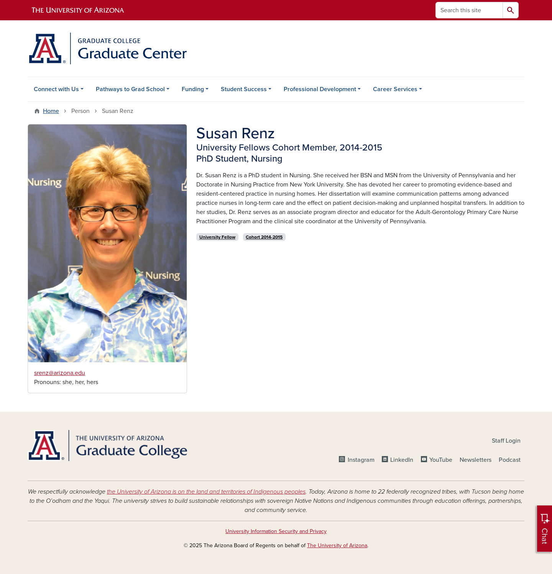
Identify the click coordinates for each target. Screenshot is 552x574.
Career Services (395, 89)
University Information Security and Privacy (276, 531)
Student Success (244, 89)
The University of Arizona (337, 545)
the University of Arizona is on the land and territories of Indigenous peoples (206, 492)
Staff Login (506, 441)
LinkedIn (401, 460)
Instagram (361, 460)
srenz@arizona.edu (59, 373)
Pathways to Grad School (130, 89)
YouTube (440, 460)
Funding (193, 89)
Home (51, 111)
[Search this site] (469, 10)
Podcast (510, 460)
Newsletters (475, 460)
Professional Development (320, 89)
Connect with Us (56, 89)
